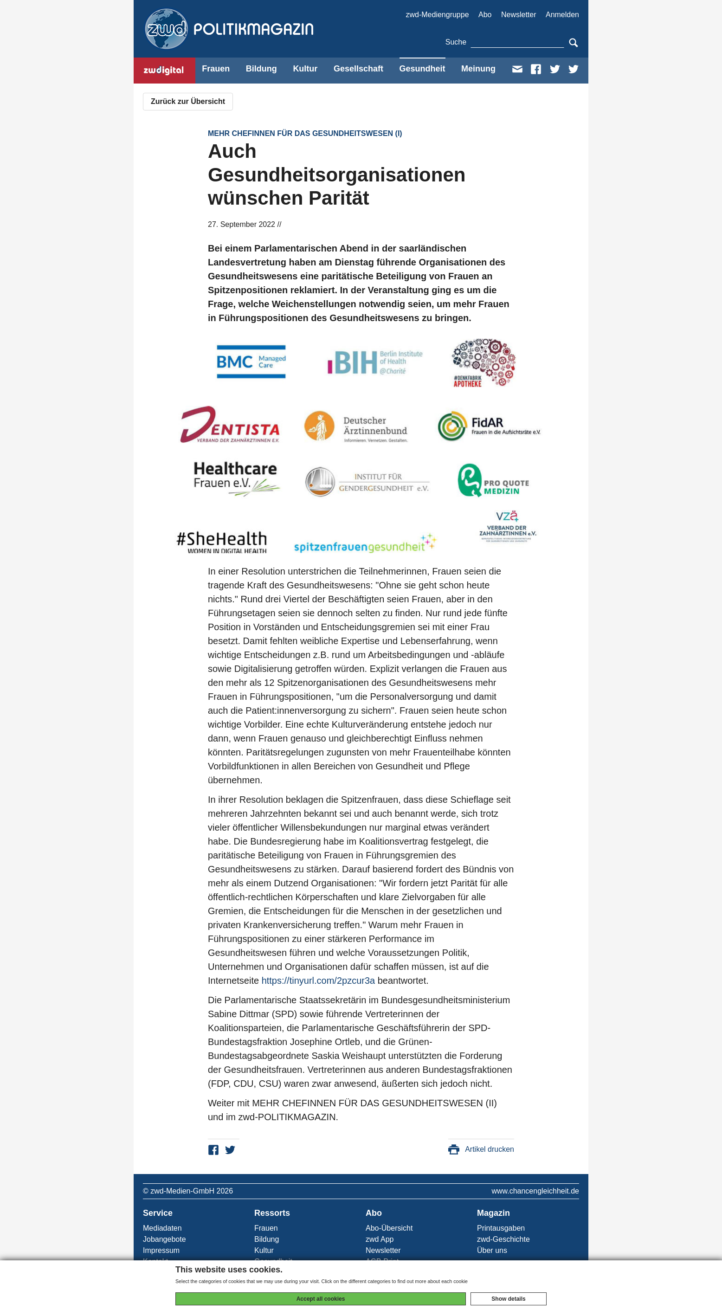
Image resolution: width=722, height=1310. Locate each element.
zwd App (379, 1239)
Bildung (261, 68)
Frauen (216, 68)
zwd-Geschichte (503, 1239)
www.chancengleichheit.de (535, 1191)
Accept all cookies (321, 1299)
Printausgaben (501, 1228)
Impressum (161, 1250)
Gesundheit (422, 68)
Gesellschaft (358, 68)
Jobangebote (164, 1239)
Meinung (478, 68)
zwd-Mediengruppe (437, 15)
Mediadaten (162, 1228)
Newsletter (518, 15)
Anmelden (562, 15)
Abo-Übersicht (389, 1228)
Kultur (305, 68)
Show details (508, 1299)
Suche (455, 42)
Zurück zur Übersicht (188, 101)
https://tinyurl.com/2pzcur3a (318, 980)
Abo (484, 15)
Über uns (492, 1250)
